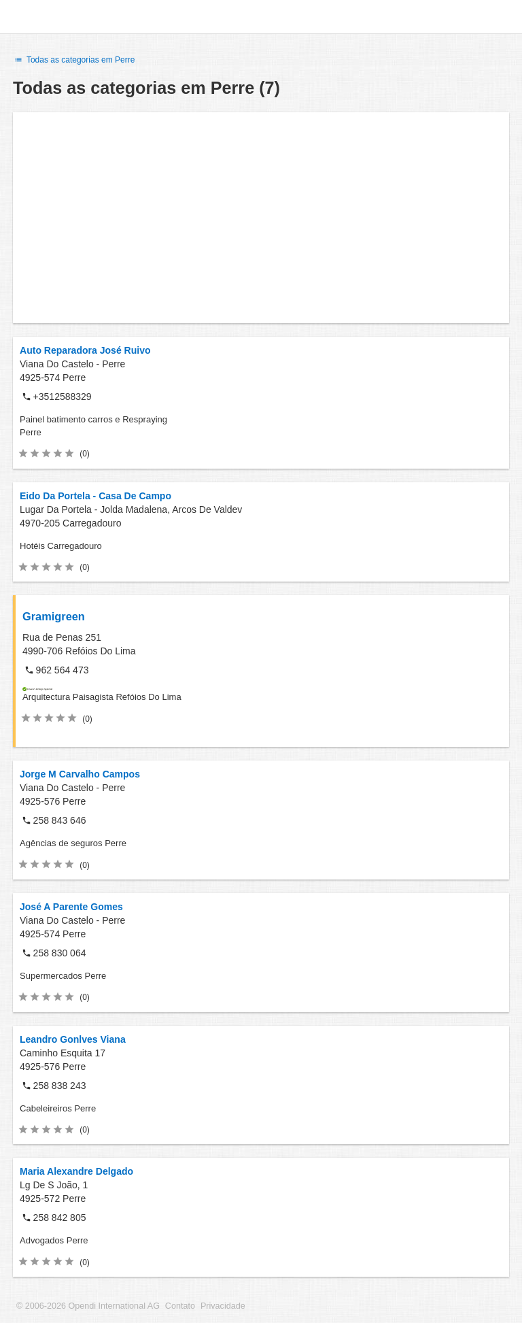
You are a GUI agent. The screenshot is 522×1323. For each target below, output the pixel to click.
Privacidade (223, 1306)
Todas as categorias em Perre (74, 60)
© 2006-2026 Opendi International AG (88, 1306)
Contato (180, 1306)
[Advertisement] (261, 217)
